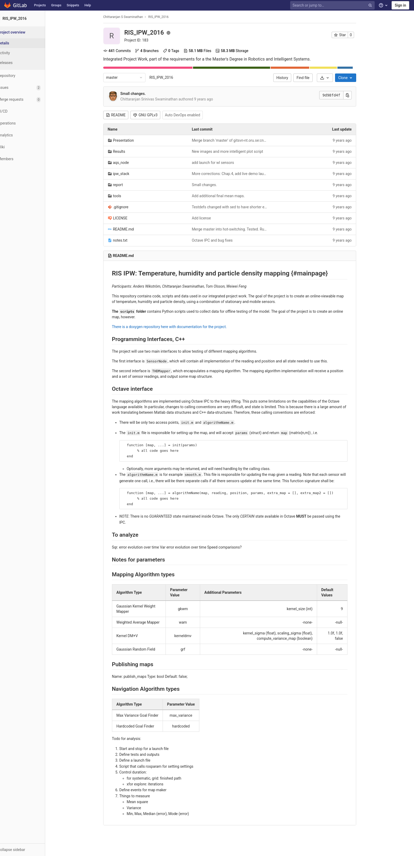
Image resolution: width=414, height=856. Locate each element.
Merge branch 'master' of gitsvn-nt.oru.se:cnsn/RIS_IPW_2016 (236, 140)
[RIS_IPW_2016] (29, 18)
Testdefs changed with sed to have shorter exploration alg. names (236, 207)
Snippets (73, 5)
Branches (153, 51)
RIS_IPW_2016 (168, 77)
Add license (207, 218)
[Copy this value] (354, 95)
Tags (177, 51)
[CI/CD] (29, 111)
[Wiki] (29, 147)
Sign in (400, 5)
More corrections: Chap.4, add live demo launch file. (236, 174)
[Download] (331, 77)
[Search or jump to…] (333, 5)
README (122, 115)
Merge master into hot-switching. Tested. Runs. (236, 229)
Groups (56, 5)
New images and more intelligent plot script (234, 151)
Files (204, 51)
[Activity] (29, 53)
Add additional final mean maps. (224, 196)
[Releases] (29, 63)
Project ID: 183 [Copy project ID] (143, 40)
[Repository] (29, 76)
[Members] (29, 159)
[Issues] (29, 88)
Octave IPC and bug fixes (218, 240)
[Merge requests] (29, 99)
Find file (309, 78)
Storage (238, 51)
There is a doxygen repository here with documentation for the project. (175, 327)
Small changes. (139, 93)
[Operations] (29, 123)
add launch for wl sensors (219, 162)
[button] (29, 849)
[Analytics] (29, 135)
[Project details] (29, 43)
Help (87, 5)
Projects (40, 5)
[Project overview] (29, 32)
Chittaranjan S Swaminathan (129, 17)
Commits (123, 51)
